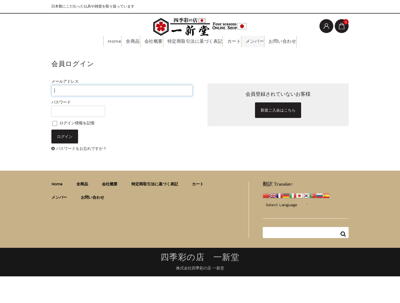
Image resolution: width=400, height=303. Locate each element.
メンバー (258, 41)
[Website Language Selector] (287, 203)
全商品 (127, 41)
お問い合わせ (288, 41)
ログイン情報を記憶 (73, 122)
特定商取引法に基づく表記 (194, 41)
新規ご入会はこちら (278, 109)
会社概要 (152, 41)
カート (234, 41)
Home (105, 41)
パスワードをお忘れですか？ (81, 147)
